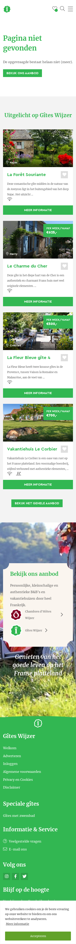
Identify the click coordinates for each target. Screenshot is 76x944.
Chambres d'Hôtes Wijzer (38, 615)
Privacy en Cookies (18, 779)
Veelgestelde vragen (22, 841)
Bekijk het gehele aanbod (37, 503)
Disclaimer (11, 787)
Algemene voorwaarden (22, 772)
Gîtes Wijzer (30, 630)
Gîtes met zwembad (19, 815)
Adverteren (12, 756)
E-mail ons (15, 849)
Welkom (9, 748)
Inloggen (10, 764)
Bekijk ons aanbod (22, 73)
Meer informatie (17, 924)
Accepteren (38, 936)
